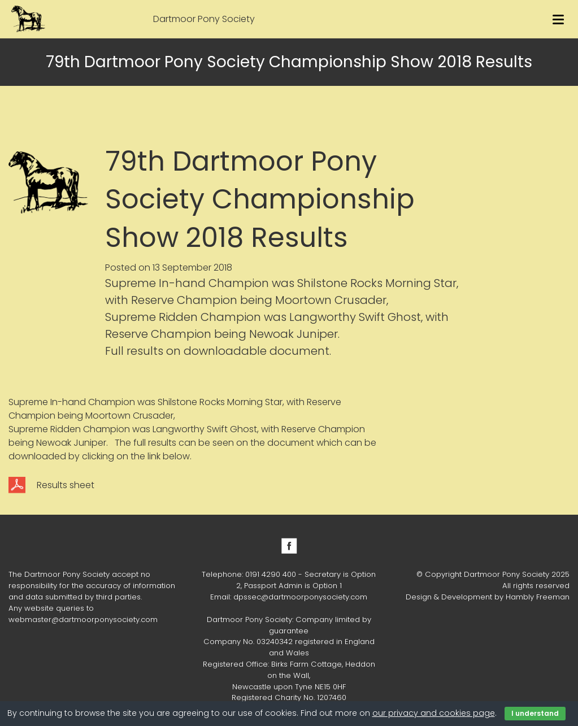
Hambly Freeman (538, 597)
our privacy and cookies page (433, 713)
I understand (535, 713)
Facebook (289, 545)
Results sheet (65, 485)
